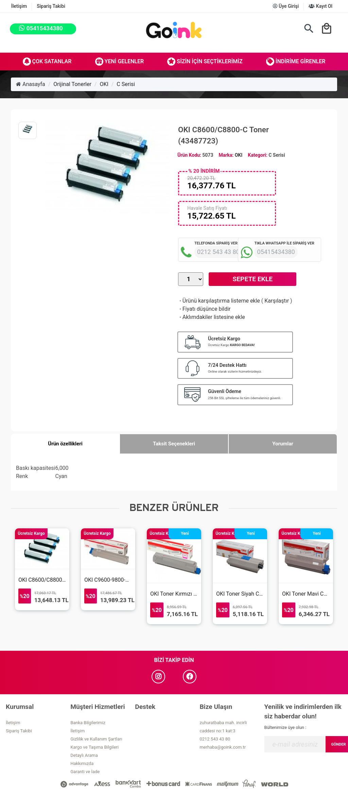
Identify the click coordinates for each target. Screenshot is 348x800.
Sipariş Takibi (51, 6)
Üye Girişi (286, 6)
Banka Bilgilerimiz (87, 722)
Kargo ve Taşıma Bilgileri (94, 747)
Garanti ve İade (85, 771)
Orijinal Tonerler (72, 84)
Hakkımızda (81, 763)
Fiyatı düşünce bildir (204, 309)
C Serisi (126, 84)
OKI (104, 84)
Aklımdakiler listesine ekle (211, 317)
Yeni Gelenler (119, 61)
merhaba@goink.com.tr (222, 747)
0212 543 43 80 (214, 739)
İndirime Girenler (296, 61)
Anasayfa (30, 84)
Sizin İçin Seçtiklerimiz (204, 61)
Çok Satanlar (47, 61)
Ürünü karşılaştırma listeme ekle (219, 300)
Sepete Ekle (253, 279)
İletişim (19, 6)
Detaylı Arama (84, 755)
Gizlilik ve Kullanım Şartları (96, 739)
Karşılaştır (276, 300)
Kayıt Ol (320, 6)
